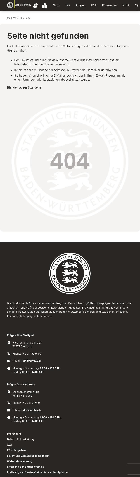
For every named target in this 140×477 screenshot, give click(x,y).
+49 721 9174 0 (31, 402)
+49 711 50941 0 (31, 353)
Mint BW (11, 18)
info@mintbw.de (31, 361)
